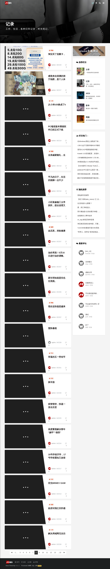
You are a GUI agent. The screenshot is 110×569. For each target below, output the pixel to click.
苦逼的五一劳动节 (56, 357)
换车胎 (51, 382)
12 (51, 552)
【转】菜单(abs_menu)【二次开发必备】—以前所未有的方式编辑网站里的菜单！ (89, 199)
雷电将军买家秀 (83, 195)
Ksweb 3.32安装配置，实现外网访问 (89, 153)
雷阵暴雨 (52, 328)
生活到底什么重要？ (84, 203)
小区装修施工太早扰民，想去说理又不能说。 (56, 205)
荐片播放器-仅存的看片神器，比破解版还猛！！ (89, 211)
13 (55, 552)
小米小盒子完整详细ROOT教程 (88, 145)
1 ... (16, 552)
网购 (51, 50)
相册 (51, 504)
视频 (51, 151)
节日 (51, 353)
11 (47, 552)
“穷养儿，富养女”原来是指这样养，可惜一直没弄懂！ (89, 232)
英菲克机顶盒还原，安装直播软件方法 (89, 174)
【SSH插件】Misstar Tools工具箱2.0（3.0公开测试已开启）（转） (89, 166)
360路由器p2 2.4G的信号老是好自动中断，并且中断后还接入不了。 (89, 162)
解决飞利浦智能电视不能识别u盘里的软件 (89, 178)
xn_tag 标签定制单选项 (85, 220)
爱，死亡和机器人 (83, 207)
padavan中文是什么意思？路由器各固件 (89, 170)
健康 (51, 227)
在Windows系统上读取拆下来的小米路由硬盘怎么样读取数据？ (89, 141)
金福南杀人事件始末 (84, 216)
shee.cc (17, 565)
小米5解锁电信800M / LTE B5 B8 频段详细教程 (89, 158)
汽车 (51, 378)
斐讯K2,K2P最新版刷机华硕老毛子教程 (89, 149)
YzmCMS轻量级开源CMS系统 (88, 228)
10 (43, 552)
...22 (59, 552)
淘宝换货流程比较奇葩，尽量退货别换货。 (89, 224)
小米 (51, 101)
